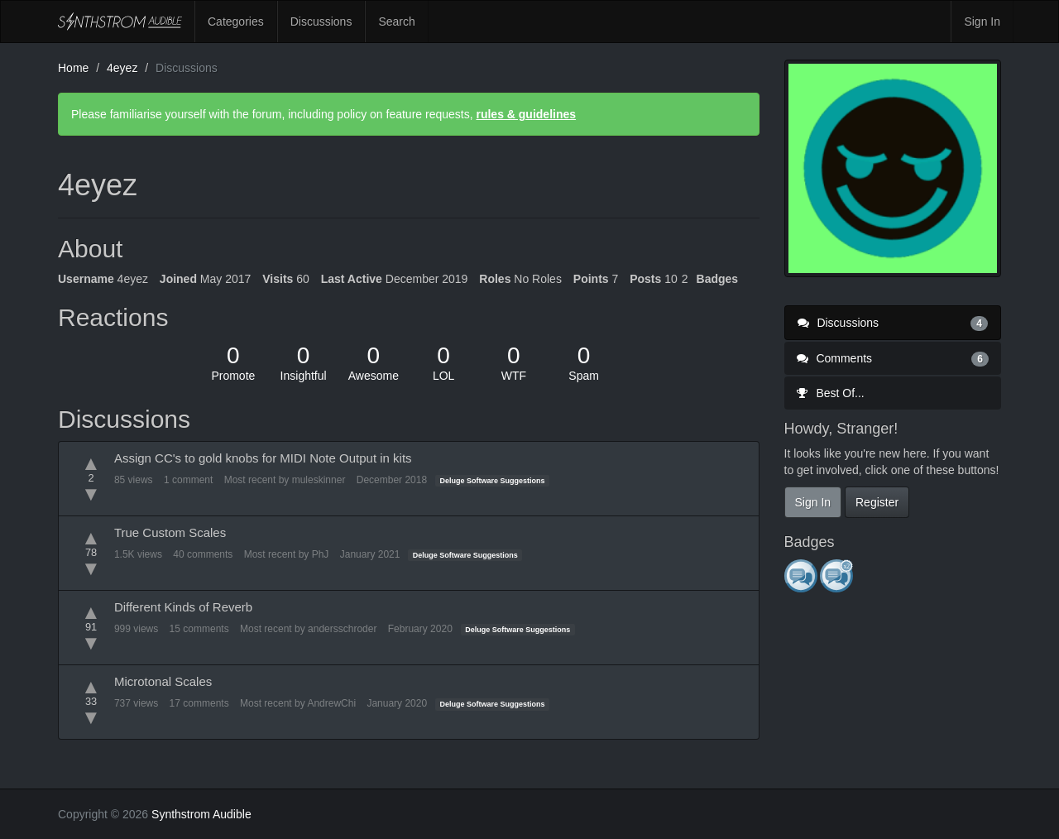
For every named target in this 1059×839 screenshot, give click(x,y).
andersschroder (342, 629)
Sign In (982, 21)
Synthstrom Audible (120, 21)
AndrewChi (331, 703)
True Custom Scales (170, 532)
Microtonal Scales (163, 681)
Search (396, 21)
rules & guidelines (526, 114)
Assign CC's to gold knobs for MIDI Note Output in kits (263, 458)
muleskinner (319, 480)
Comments (893, 358)
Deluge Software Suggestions (492, 481)
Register (876, 502)
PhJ (320, 554)
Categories (236, 21)
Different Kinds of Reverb (183, 607)
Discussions (321, 21)
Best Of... (831, 393)
